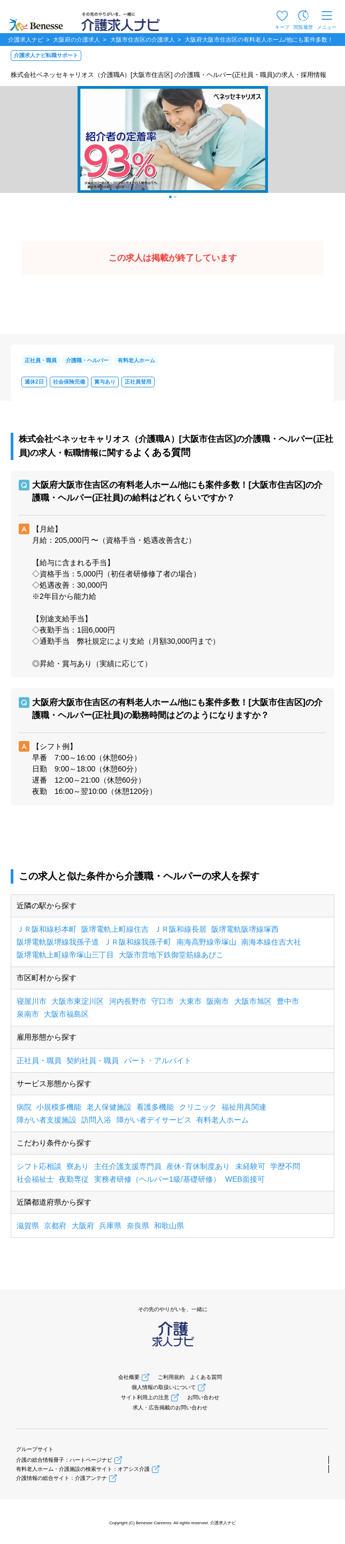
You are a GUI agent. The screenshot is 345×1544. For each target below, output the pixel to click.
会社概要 (129, 1377)
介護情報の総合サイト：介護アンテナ (61, 1478)
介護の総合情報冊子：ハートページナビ (64, 1460)
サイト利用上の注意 (145, 1397)
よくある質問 (206, 1377)
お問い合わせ (203, 1397)
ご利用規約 (171, 1377)
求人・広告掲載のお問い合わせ (170, 1407)
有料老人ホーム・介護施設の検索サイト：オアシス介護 (83, 1469)
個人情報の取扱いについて (164, 1387)
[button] (170, 197)
